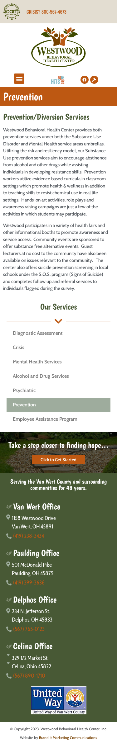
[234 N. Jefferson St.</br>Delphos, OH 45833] (58, 615)
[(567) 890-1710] (58, 676)
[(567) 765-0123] (58, 629)
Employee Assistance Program (45, 419)
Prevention (24, 405)
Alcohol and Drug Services (41, 376)
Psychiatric (24, 390)
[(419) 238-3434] (58, 536)
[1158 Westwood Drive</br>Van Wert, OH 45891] (58, 522)
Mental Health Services (37, 362)
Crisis (18, 347)
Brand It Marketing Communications (68, 737)
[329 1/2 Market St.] (58, 658)
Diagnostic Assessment (37, 333)
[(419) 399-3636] (58, 583)
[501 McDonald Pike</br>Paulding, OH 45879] (58, 569)
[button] (19, 78)
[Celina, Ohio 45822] (58, 666)
